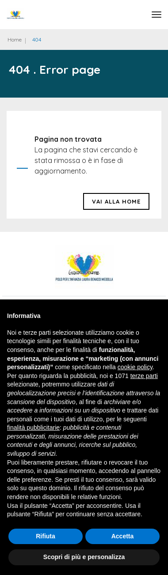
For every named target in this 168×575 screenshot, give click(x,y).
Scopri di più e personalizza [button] (84, 556)
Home (15, 39)
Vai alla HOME (116, 201)
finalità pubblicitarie (33, 427)
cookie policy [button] (135, 367)
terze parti (144, 375)
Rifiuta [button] (45, 536)
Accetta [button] (122, 536)
